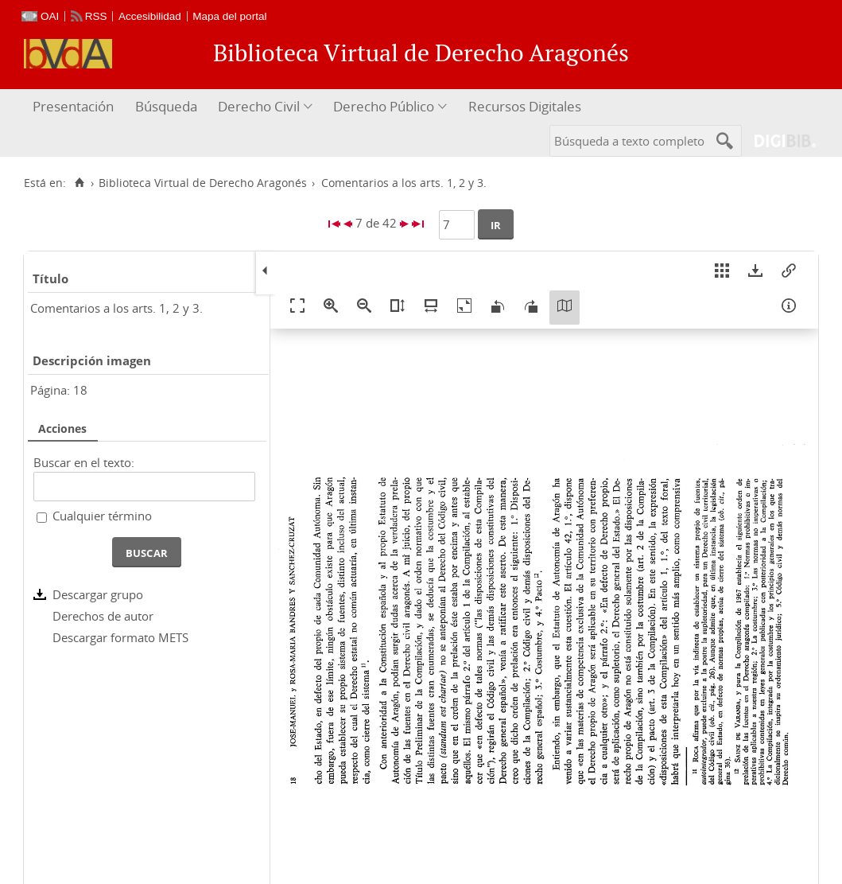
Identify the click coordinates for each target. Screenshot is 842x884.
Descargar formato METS (120, 637)
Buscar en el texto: (83, 462)
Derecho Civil (259, 106)
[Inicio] (79, 183)
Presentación (73, 106)
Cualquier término (102, 516)
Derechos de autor (102, 616)
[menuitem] (75, 107)
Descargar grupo (97, 594)
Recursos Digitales (524, 106)
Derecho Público (383, 106)
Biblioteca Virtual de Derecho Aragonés (203, 183)
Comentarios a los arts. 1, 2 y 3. (116, 308)
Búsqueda (166, 106)
